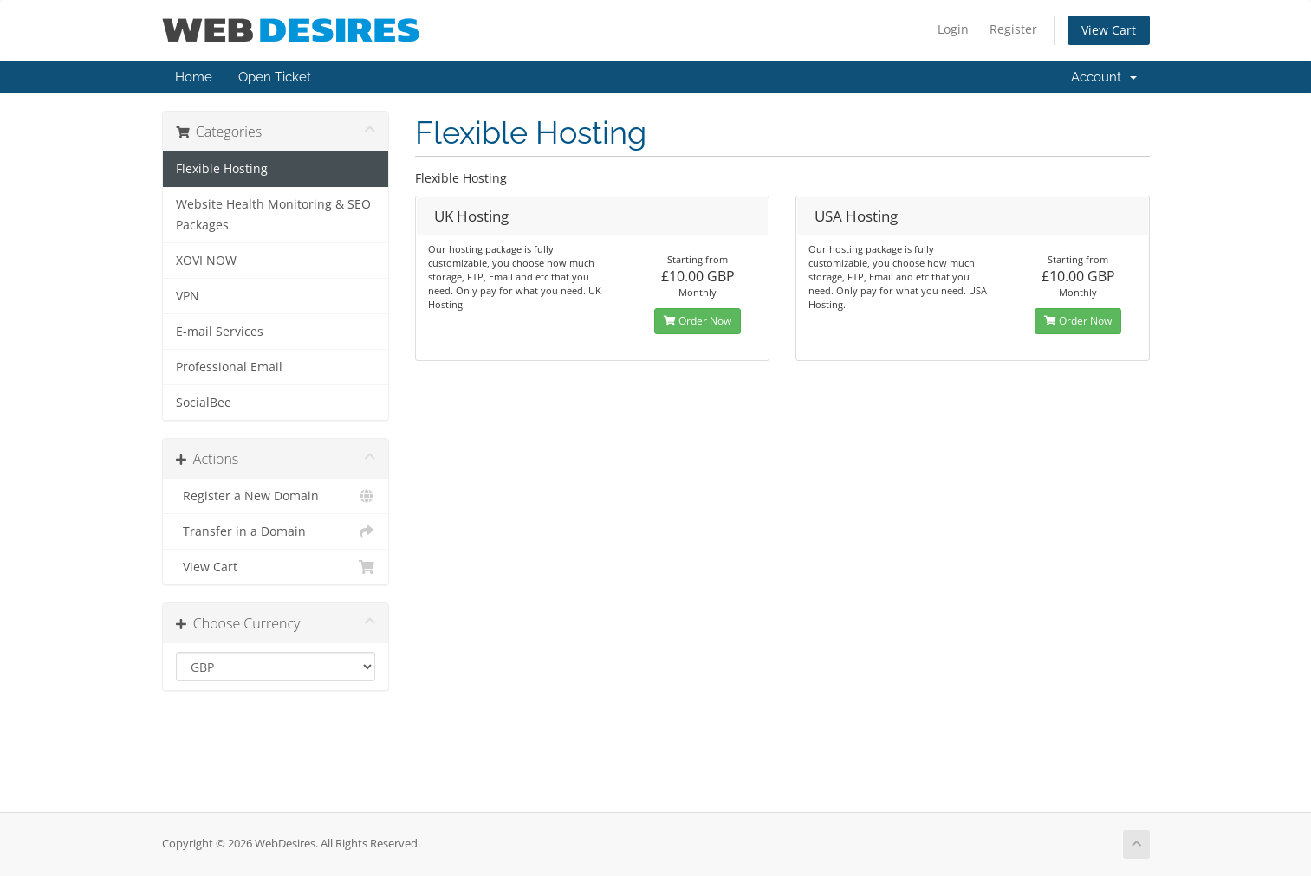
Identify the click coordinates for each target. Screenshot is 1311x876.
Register (1013, 29)
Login (953, 29)
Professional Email (229, 367)
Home (193, 77)
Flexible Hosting (222, 169)
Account (1104, 77)
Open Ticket (274, 77)
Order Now (697, 320)
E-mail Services (219, 331)
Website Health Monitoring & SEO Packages (273, 214)
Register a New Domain (276, 496)
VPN (187, 296)
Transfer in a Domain (276, 531)
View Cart (1108, 30)
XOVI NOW (206, 260)
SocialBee (203, 402)
